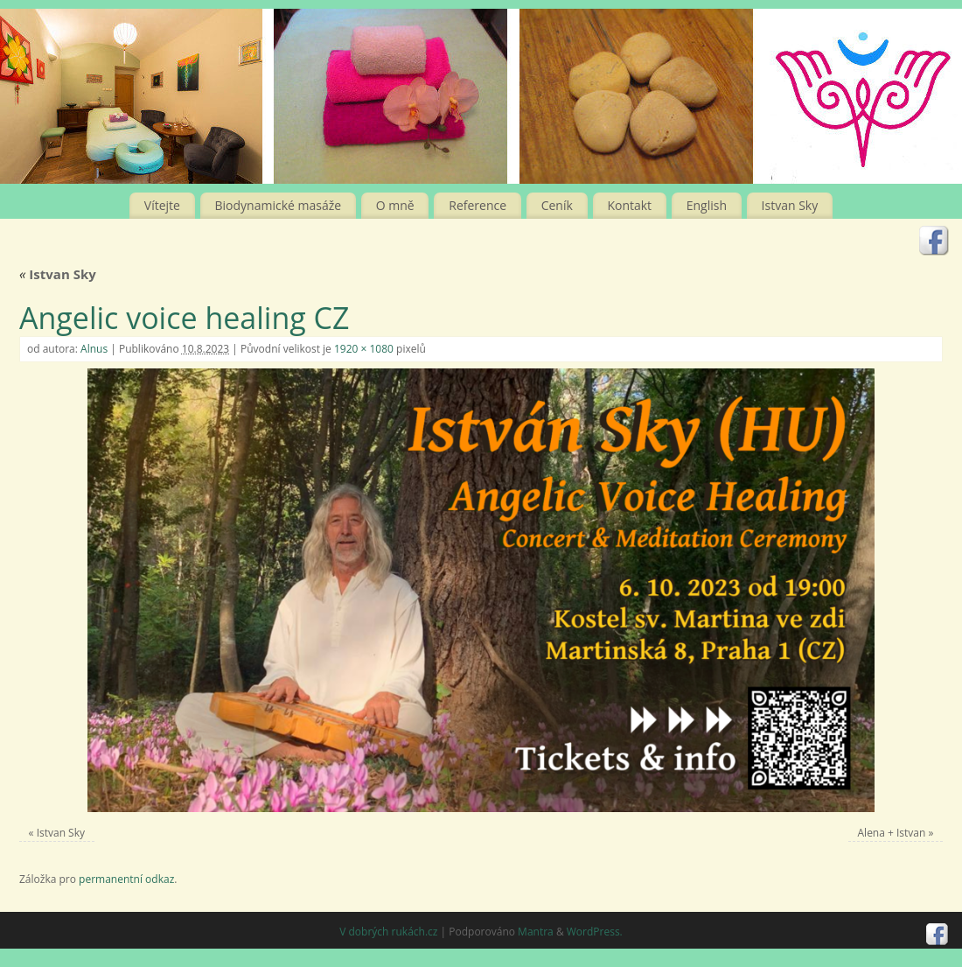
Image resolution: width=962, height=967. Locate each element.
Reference (477, 205)
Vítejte (162, 205)
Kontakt (629, 205)
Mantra (536, 931)
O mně (395, 205)
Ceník (557, 205)
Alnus (94, 348)
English (707, 205)
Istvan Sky (790, 205)
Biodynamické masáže (278, 205)
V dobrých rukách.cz (388, 931)
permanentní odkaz (126, 879)
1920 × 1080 (364, 348)
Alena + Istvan (892, 832)
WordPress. (595, 931)
